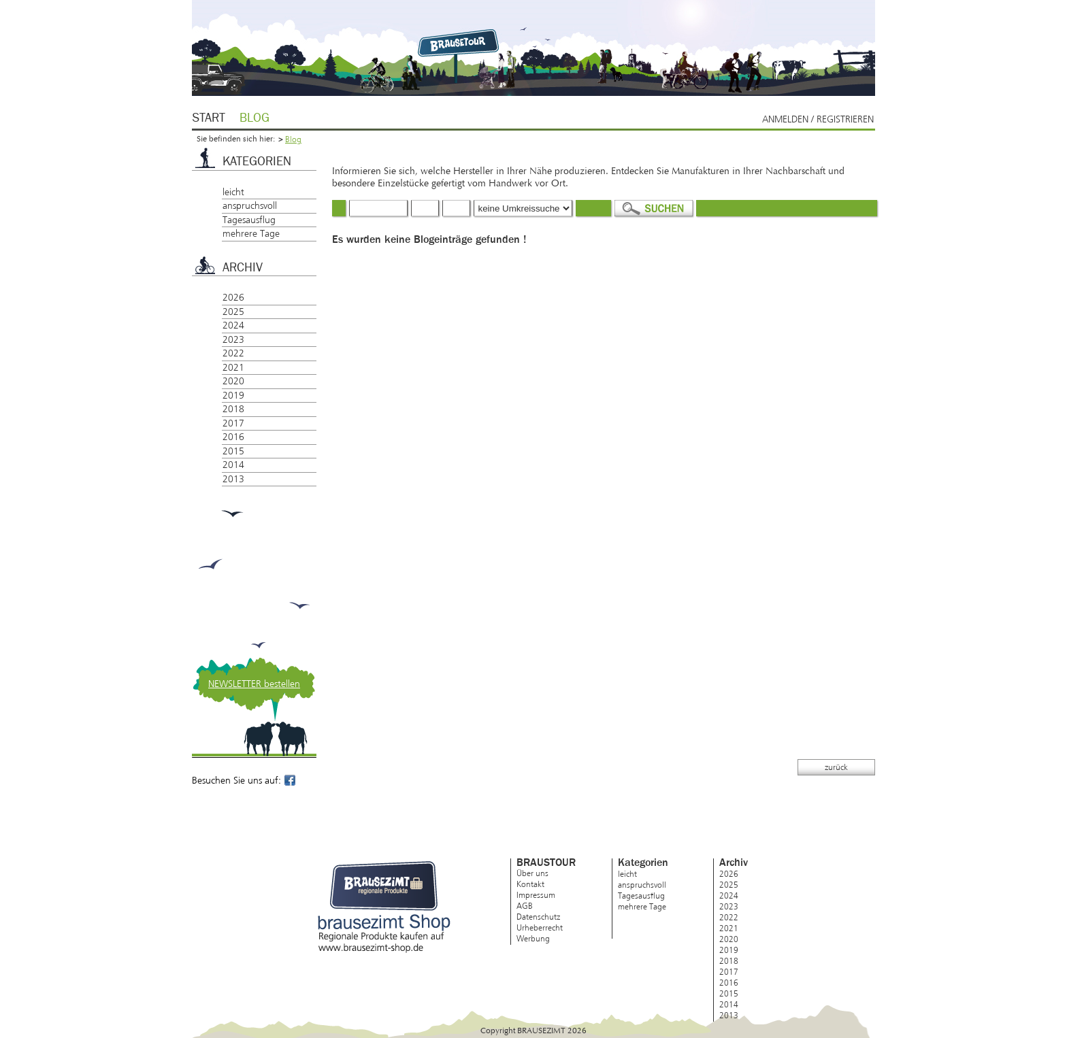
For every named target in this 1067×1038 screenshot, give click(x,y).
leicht (233, 192)
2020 (233, 381)
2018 (233, 409)
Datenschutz (538, 917)
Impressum (535, 895)
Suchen (653, 208)
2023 (233, 340)
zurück (836, 767)
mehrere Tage (251, 233)
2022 (233, 353)
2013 (233, 479)
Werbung (533, 938)
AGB (524, 906)
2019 (233, 395)
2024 (233, 325)
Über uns (532, 873)
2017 (233, 423)
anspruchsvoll (250, 206)
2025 (233, 312)
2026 (233, 297)
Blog (254, 118)
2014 (233, 465)
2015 (233, 451)
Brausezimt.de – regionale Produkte (460, 42)
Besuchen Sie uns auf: (244, 780)
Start (208, 118)
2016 (233, 437)
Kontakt (530, 884)
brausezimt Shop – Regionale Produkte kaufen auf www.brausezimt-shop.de (384, 907)
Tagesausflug (249, 220)
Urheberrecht (539, 928)
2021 (233, 367)
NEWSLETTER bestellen (254, 684)
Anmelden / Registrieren (818, 119)
